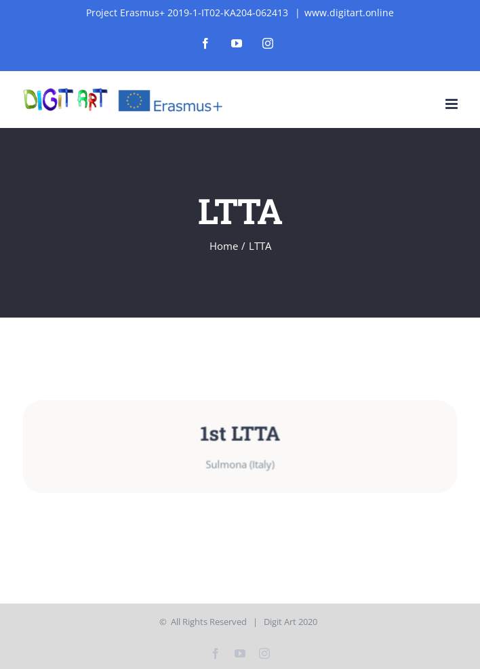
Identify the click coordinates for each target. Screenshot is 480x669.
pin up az (33, 0)
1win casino (167, 0)
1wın (1, 0)
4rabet (113, 0)
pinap (38, 0)
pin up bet (149, 0)
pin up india (20, 0)
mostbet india (106, 0)
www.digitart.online (349, 12)
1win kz (95, 0)
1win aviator (74, 0)
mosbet (70, 0)
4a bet (160, 0)
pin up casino (142, 0)
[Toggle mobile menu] (452, 104)
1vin (10, 0)
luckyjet (126, 0)
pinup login (119, 0)
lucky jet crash (138, 0)
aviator (57, 0)
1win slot (67, 0)
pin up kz (29, 0)
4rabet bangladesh (131, 0)
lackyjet (15, 0)
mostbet (8, 0)
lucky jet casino (4, 0)
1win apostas (171, 0)
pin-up (50, 0)
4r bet (36, 0)
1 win (13, 0)
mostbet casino (25, 0)
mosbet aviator (101, 0)
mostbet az (47, 0)
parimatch (54, 0)
